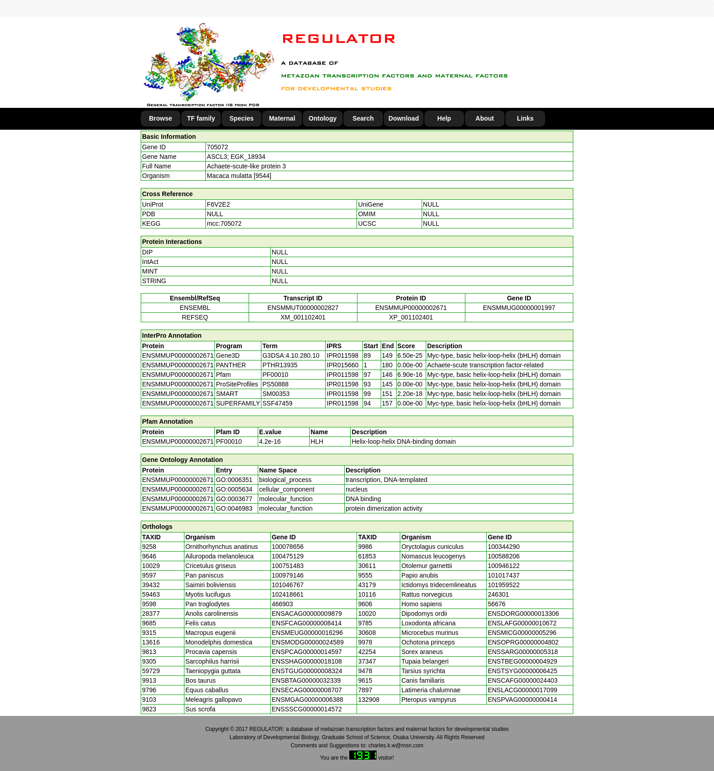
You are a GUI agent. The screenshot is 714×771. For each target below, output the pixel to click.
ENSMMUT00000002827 (302, 307)
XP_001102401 (411, 317)
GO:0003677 (234, 498)
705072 (217, 147)
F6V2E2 (218, 204)
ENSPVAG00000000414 (522, 699)
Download (403, 118)
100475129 (288, 556)
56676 (496, 604)
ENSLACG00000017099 (522, 690)
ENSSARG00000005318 (523, 651)
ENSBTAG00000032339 (306, 680)
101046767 (288, 584)
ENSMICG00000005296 (522, 632)
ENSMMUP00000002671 (411, 307)
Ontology (323, 118)
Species (242, 118)
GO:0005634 (234, 489)
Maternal (282, 118)
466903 (282, 604)
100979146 (288, 575)
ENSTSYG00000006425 (522, 671)
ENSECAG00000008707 (307, 690)
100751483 (288, 565)
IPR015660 (342, 365)
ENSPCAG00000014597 (307, 651)
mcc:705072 (224, 223)
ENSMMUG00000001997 (519, 307)
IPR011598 (342, 355)
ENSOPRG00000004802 (523, 642)
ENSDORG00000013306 (523, 613)
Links (525, 118)
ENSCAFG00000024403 (522, 680)
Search (363, 118)
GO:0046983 (234, 508)
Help (444, 118)
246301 (498, 594)
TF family (201, 118)
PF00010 (229, 441)
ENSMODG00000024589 (308, 642)
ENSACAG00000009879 (307, 613)
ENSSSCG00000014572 (307, 709)
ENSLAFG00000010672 (522, 623)
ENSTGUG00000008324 (307, 671)
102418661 (288, 594)
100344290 (504, 546)
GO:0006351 (234, 479)
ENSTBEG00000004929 (522, 661)
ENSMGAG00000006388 (307, 699)
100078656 (288, 546)
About (484, 118)
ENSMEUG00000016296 (307, 632)
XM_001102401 (303, 317)
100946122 (504, 565)
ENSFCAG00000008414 (307, 623)
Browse (160, 118)
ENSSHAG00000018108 (307, 661)
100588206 (504, 556)
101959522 (504, 584)
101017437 (504, 575)
